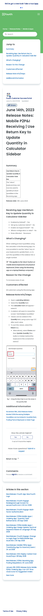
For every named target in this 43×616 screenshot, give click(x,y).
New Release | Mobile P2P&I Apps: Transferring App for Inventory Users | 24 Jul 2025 (20, 547)
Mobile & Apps (28, 29)
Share (12, 105)
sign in (14, 474)
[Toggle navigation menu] (38, 14)
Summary (10, 49)
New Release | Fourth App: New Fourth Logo (20, 495)
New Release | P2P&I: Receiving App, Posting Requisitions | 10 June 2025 (20, 561)
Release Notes (15, 29)
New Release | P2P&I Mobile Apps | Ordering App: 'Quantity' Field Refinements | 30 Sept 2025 (19, 518)
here (36, 3)
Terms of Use (8, 611)
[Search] (20, 34)
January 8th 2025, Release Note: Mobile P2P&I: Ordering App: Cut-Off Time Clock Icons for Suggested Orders (21, 569)
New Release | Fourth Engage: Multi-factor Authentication (20, 510)
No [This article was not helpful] (27, 437)
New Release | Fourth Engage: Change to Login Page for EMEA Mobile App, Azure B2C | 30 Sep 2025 (21, 538)
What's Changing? (13, 60)
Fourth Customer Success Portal (19, 98)
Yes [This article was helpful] (15, 437)
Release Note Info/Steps (15, 74)
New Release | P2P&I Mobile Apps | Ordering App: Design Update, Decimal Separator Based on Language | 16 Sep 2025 (21, 528)
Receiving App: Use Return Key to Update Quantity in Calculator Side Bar (21, 54)
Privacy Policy (21, 611)
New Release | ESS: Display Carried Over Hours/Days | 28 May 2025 (21, 555)
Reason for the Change (15, 65)
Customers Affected (14, 69)
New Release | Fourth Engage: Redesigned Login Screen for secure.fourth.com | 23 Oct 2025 (19, 503)
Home (5, 29)
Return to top (12, 458)
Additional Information (15, 78)
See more (10, 575)
